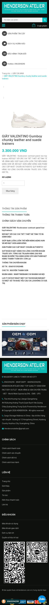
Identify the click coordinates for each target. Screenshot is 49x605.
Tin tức (5, 495)
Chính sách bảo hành (10, 462)
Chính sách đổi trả (9, 458)
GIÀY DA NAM (18, 73)
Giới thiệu (5, 486)
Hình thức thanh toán (10, 500)
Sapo (44, 590)
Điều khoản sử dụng (10, 524)
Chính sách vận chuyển (11, 453)
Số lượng (6, 177)
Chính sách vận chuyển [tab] (16, 220)
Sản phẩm (6, 491)
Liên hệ (5, 505)
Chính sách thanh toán (11, 448)
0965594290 (13, 601)
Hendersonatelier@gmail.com (16, 429)
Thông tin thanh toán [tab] (16, 214)
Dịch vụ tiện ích (8, 533)
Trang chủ (6, 73)
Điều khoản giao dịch (10, 528)
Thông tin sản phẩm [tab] (14, 208)
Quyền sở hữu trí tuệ (10, 537)
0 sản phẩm (42, 26)
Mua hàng (10, 191)
